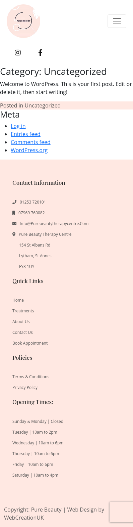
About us (20, 321)
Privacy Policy (25, 387)
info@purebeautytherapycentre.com (54, 223)
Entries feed (26, 134)
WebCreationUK (24, 517)
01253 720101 (33, 202)
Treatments (23, 311)
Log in (18, 126)
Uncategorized (43, 105)
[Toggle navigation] (117, 21)
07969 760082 (31, 213)
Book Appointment (30, 343)
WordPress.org (29, 150)
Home (18, 300)
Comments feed (31, 142)
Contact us (22, 332)
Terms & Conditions (30, 377)
